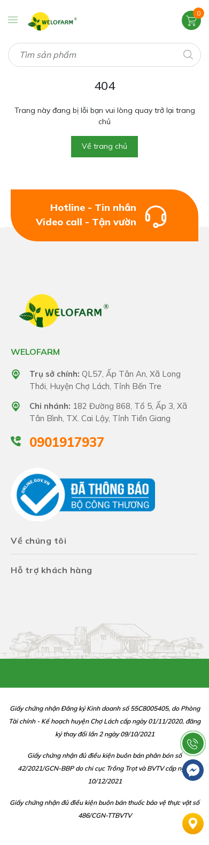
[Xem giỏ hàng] (191, 20)
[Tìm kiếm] (187, 54)
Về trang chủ (104, 146)
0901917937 (66, 442)
